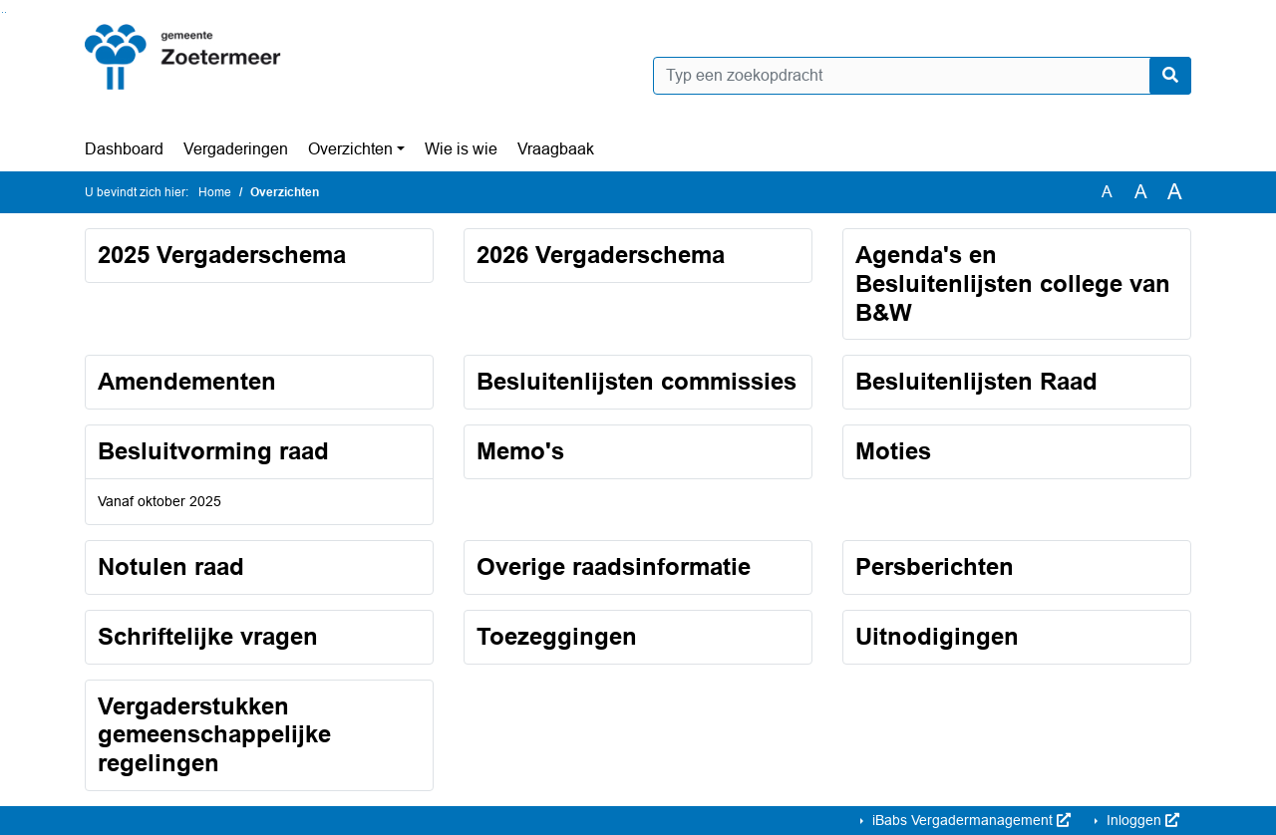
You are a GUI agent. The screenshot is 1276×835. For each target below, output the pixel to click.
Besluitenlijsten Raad (976, 381)
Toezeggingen (557, 636)
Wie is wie (461, 148)
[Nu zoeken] (1170, 76)
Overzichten (350, 148)
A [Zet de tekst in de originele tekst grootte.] (1107, 191)
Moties (893, 450)
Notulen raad (171, 566)
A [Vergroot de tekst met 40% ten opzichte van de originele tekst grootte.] (1174, 192)
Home (214, 192)
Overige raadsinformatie (614, 566)
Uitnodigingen (937, 636)
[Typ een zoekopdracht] (922, 76)
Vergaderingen (235, 148)
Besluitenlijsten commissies (637, 381)
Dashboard (124, 148)
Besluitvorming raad (213, 450)
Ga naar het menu (5, 12)
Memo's (520, 450)
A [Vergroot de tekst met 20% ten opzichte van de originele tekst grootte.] (1140, 191)
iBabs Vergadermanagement (969, 820)
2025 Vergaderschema (222, 254)
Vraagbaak (555, 148)
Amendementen (187, 381)
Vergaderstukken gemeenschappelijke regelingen (214, 735)
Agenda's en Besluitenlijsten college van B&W (1012, 283)
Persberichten (934, 566)
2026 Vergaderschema (601, 254)
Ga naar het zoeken (2, 12)
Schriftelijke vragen (208, 636)
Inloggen (1141, 820)
